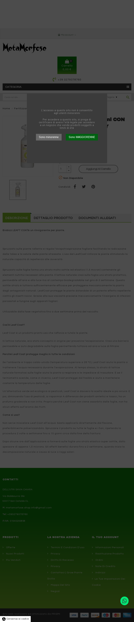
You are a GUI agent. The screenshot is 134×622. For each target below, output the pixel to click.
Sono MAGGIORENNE (82, 137)
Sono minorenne (49, 137)
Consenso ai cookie (15, 619)
